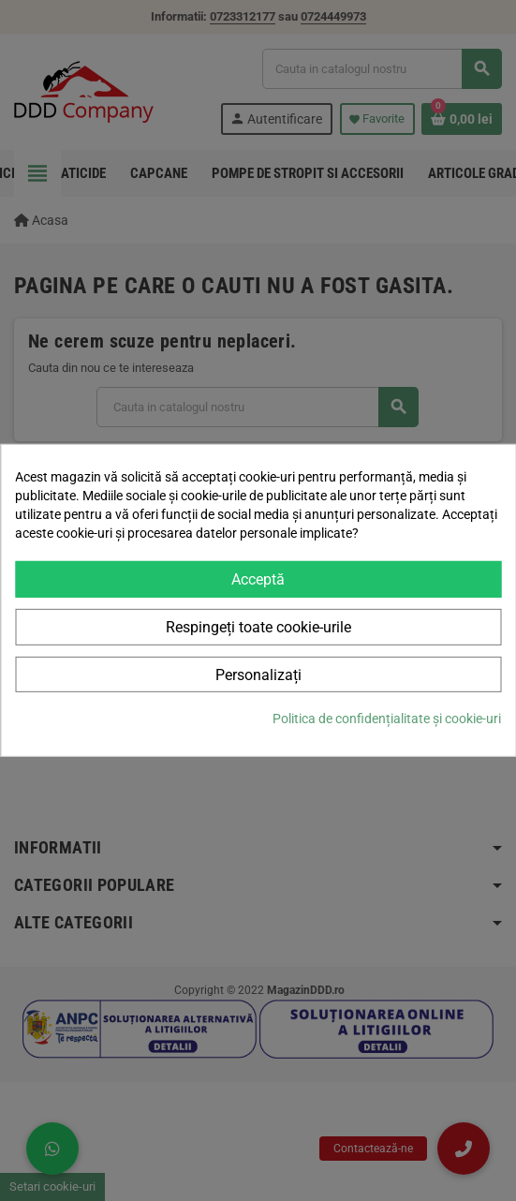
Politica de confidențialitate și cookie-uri (387, 718)
